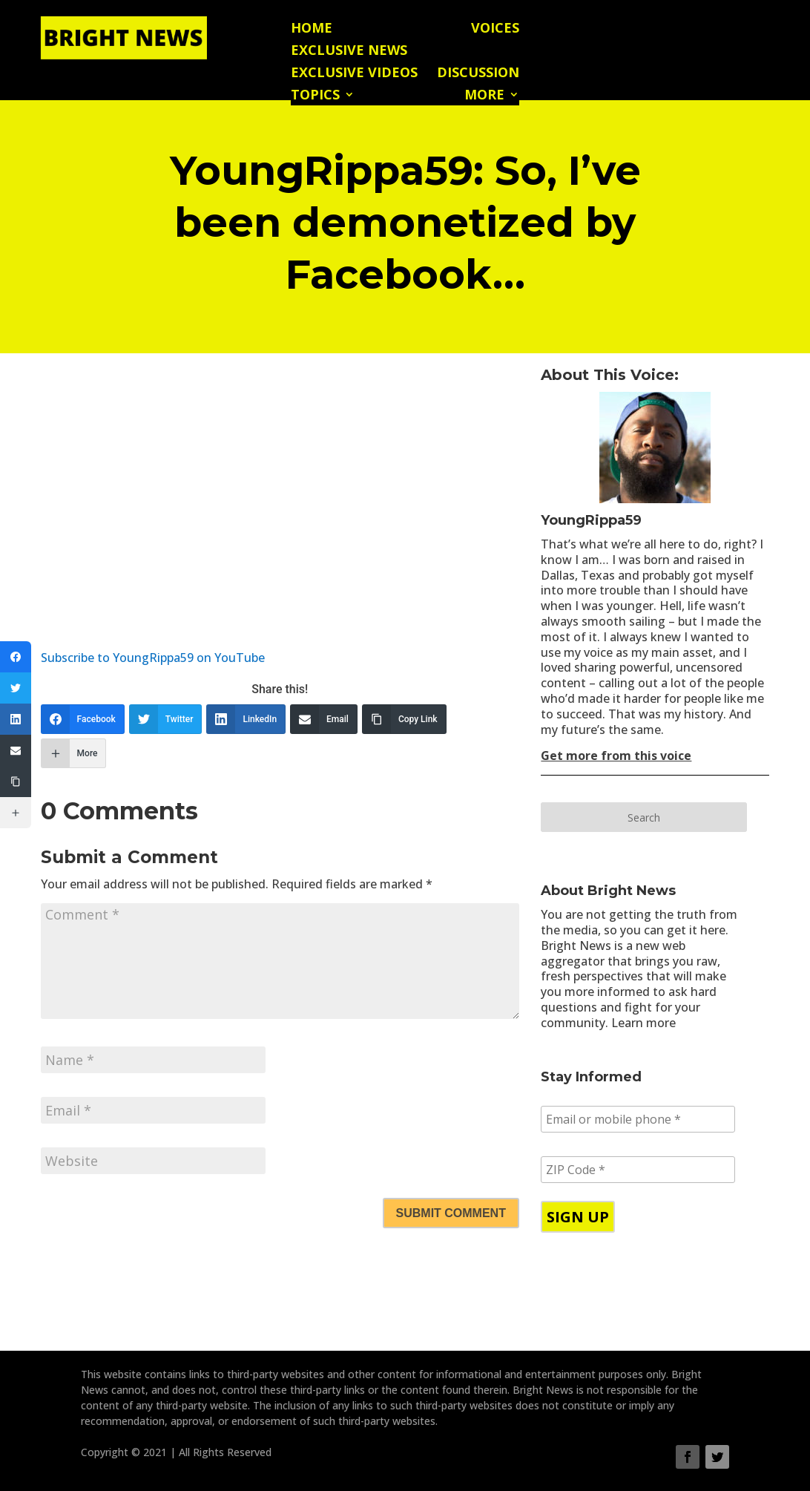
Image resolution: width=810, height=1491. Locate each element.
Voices (495, 29)
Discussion (478, 74)
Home (311, 29)
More (484, 96)
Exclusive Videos (354, 74)
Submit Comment (451, 1213)
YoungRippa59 (591, 520)
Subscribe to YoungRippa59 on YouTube (153, 657)
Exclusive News (349, 52)
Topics (315, 96)
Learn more (643, 1023)
